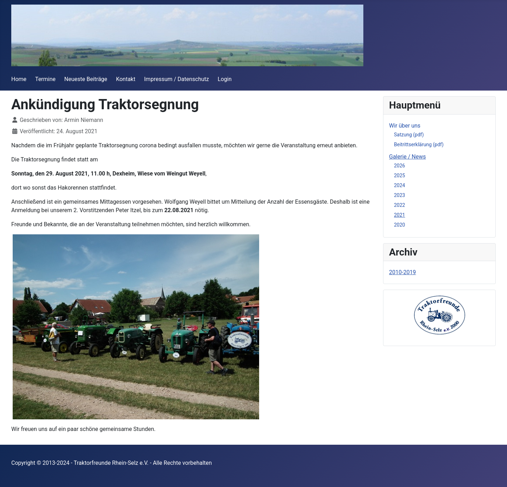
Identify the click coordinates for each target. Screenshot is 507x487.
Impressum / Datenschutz (176, 79)
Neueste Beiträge (85, 79)
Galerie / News (407, 156)
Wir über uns (404, 125)
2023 (399, 195)
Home (18, 79)
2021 (399, 215)
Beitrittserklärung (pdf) (419, 144)
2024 (399, 185)
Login (224, 79)
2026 (399, 165)
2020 (399, 225)
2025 (399, 175)
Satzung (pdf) (409, 134)
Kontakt (125, 79)
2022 (399, 205)
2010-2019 (402, 272)
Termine (45, 79)
